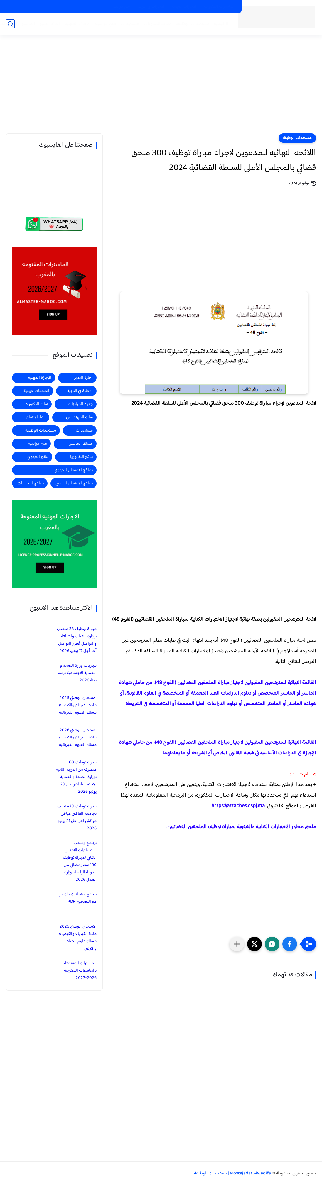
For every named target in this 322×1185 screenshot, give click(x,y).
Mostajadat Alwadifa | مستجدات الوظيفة (232, 1173)
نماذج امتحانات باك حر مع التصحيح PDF (78, 898)
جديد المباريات (157, 24)
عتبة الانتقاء (35, 417)
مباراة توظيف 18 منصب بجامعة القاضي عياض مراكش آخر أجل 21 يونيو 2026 (77, 817)
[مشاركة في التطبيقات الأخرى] (237, 944)
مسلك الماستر (81, 443)
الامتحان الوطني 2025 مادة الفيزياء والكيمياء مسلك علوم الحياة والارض (78, 937)
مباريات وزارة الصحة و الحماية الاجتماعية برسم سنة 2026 (77, 673)
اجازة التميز (49, 24)
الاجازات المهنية (184, 6)
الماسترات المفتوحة (219, 6)
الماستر (28, 24)
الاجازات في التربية (151, 6)
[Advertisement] (161, 88)
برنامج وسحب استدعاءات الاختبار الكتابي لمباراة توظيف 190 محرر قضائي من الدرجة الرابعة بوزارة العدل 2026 (80, 861)
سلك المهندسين (79, 417)
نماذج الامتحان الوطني (74, 483)
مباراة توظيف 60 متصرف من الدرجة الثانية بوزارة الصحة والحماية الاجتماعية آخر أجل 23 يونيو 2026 (76, 777)
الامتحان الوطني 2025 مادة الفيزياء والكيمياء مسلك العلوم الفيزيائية (78, 705)
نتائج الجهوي (37, 457)
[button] (289, 944)
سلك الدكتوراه (37, 404)
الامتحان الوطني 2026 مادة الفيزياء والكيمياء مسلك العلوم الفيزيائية (78, 737)
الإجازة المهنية (39, 377)
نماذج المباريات (30, 483)
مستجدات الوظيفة (192, 24)
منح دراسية (121, 6)
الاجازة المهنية (78, 24)
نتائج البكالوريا (81, 457)
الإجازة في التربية (80, 391)
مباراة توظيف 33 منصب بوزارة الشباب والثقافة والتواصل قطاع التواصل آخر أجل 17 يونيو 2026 (77, 640)
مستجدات (129, 24)
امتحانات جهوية (36, 391)
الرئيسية (221, 24)
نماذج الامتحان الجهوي (73, 470)
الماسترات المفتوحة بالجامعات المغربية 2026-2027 (80, 971)
